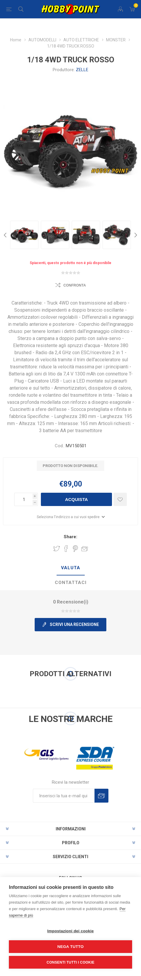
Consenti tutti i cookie (70, 962)
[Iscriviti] (63, 796)
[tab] (70, 568)
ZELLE (82, 69)
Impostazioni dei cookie (70, 931)
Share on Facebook (66, 548)
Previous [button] (6, 235)
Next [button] (135, 235)
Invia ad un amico (84, 548)
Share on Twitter (56, 548)
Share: (70, 536)
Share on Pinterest (75, 548)
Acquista (76, 499)
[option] (24, 235)
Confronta (74, 285)
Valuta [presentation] (70, 567)
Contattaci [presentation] (70, 582)
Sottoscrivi (101, 796)
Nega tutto (70, 946)
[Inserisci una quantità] (23, 499)
